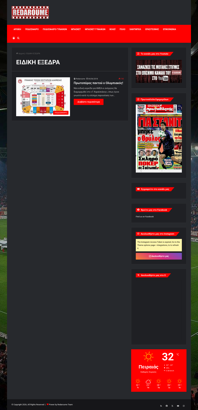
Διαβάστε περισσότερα (88, 102)
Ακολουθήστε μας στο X (153, 275)
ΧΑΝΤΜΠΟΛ (135, 29)
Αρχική (20, 53)
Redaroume (80, 79)
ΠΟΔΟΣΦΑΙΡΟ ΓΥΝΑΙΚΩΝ (55, 29)
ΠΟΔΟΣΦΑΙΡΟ (32, 29)
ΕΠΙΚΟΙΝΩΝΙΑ (169, 29)
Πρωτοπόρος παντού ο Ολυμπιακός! (98, 83)
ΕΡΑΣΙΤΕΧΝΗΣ (152, 29)
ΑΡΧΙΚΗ (17, 29)
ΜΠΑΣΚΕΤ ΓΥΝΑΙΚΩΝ (95, 29)
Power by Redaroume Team (61, 404)
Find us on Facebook (145, 216)
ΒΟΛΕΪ (112, 29)
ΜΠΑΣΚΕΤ (76, 29)
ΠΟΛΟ (122, 29)
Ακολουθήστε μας (159, 256)
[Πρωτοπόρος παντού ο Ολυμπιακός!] (43, 96)
